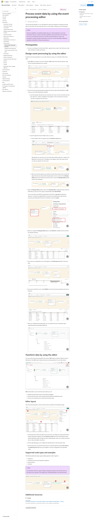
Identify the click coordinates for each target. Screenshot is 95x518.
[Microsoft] (2, 2)
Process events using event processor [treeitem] (10, 45)
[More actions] (68, 10)
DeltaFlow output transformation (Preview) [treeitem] (10, 32)
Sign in (92, 1)
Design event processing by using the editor (86, 14)
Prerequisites (82, 11)
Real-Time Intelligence (42, 9)
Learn (27, 9)
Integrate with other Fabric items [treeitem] (10, 59)
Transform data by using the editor (85, 17)
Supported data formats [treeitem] (8, 29)
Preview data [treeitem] (6, 53)
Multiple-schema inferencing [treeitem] (10, 48)
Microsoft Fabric (33, 9)
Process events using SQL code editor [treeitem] (11, 51)
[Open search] (89, 2)
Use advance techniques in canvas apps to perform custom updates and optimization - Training (44, 501)
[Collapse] (15, 8)
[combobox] (9, 11)
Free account (83, 5)
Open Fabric (90, 5)
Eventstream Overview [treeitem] (8, 24)
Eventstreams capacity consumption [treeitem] (8, 26)
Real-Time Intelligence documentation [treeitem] (7, 14)
